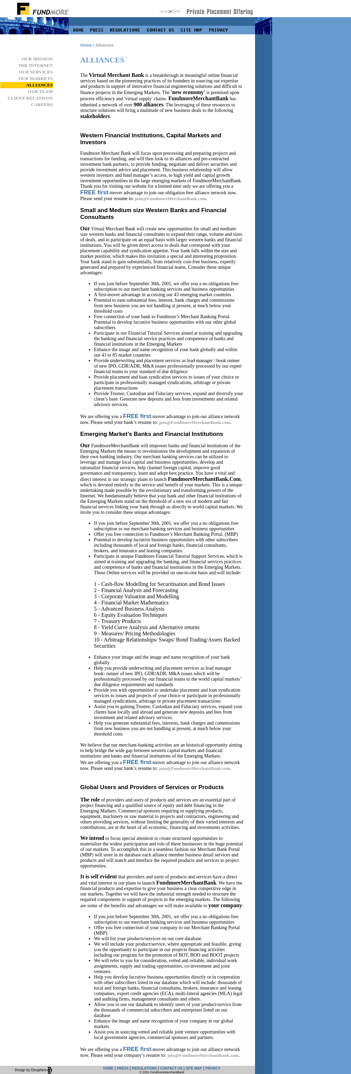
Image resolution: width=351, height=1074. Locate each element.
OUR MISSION (37, 58)
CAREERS (42, 104)
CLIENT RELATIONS (30, 98)
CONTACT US (171, 1068)
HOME (108, 1068)
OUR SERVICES (36, 71)
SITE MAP (194, 1068)
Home (86, 45)
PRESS (123, 1068)
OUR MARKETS (36, 78)
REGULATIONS (144, 1068)
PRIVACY (212, 1068)
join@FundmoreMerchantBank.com (170, 198)
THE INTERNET (35, 65)
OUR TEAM (40, 91)
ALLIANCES (39, 85)
